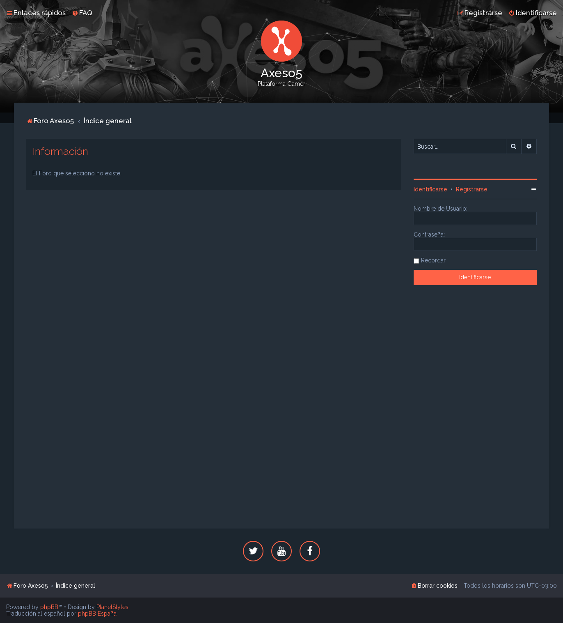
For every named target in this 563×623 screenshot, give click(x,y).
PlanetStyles (112, 607)
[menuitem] (82, 12)
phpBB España (97, 613)
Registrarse (471, 189)
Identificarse (430, 189)
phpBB (49, 607)
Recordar (433, 260)
